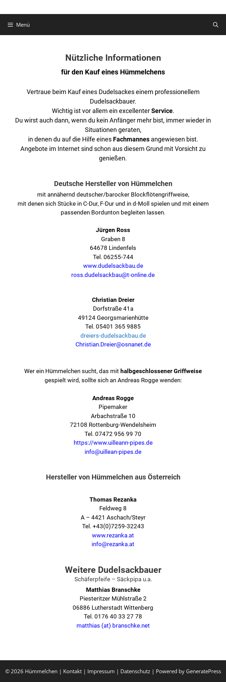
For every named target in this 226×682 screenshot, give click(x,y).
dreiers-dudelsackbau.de (113, 335)
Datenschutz (135, 671)
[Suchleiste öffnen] (215, 24)
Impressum (101, 671)
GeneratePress (203, 671)
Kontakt (72, 671)
